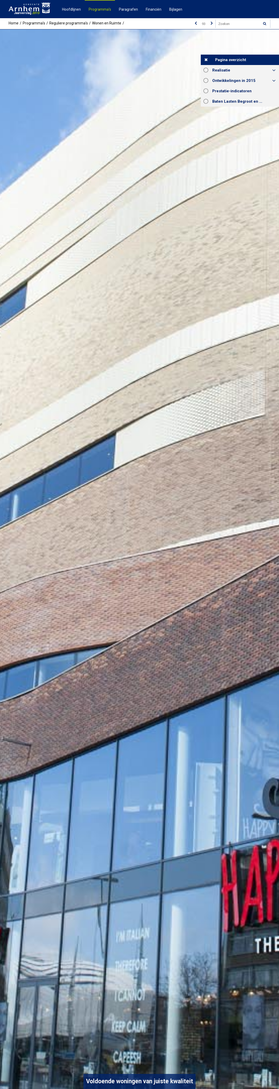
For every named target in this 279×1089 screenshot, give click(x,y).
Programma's (100, 9)
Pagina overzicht (230, 59)
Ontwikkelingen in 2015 (234, 80)
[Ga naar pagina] (204, 23)
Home (14, 23)
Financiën (153, 9)
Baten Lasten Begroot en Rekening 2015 (245, 101)
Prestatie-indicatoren (232, 91)
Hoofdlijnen (71, 9)
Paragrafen (128, 9)
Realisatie (221, 70)
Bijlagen (175, 9)
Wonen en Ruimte (106, 23)
